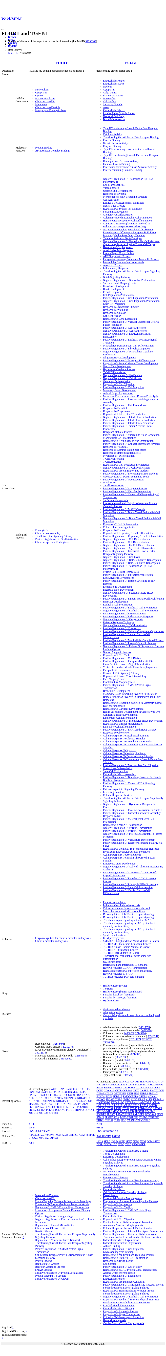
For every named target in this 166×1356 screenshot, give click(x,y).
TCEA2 (50, 1109)
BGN (146, 1084)
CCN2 (100, 1090)
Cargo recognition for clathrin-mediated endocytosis (63, 938)
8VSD (128, 1144)
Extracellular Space (113, 83)
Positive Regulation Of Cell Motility (122, 1266)
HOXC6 (101, 1099)
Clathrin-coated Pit (45, 101)
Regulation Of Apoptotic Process (120, 1311)
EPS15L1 (34, 1095)
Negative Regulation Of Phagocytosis (123, 619)
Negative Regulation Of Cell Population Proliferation (131, 301)
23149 (32, 1123)
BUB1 (118, 1087)
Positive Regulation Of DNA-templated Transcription (131, 562)
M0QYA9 (44, 1137)
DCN (161, 1090)
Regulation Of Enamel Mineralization (123, 723)
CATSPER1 (129, 1087)
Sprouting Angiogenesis (115, 211)
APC (99, 1084)
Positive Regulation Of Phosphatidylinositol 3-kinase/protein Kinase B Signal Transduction (128, 663)
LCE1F (118, 1105)
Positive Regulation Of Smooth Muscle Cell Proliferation (133, 598)
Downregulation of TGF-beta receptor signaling (128, 914)
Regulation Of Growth (47, 1263)
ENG (136, 1093)
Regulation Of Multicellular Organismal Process (128, 1254)
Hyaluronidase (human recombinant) (122, 991)
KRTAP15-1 (35, 1100)
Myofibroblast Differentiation (119, 455)
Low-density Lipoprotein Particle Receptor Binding (62, 1210)
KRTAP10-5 (56, 1098)
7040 (99, 1123)
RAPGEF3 (138, 1114)
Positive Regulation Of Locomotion (122, 1275)
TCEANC (60, 1109)
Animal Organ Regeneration (118, 393)
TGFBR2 (144, 1117)
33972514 (40, 1052)
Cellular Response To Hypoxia (119, 750)
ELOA (82, 1092)
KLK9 (149, 1099)
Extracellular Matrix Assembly (119, 774)
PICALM (83, 1103)
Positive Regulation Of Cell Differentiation (126, 542)
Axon (106, 107)
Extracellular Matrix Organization (121, 1240)
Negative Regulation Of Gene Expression (125, 330)
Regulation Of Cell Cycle (116, 655)
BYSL (69, 1089)
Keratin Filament (44, 1231)
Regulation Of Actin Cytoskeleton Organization (128, 440)
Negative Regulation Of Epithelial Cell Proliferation (131, 610)
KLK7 (141, 1099)
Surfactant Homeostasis (115, 500)
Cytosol (39, 95)
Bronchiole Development (116, 690)
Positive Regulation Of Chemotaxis (122, 628)
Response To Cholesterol (116, 732)
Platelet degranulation (114, 902)
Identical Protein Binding (116, 164)
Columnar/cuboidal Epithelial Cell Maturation (127, 217)
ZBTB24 (43, 1112)
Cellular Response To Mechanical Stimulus (126, 735)
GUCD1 (70, 1095)
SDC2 (160, 1114)
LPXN (117, 1108)
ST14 (116, 1117)
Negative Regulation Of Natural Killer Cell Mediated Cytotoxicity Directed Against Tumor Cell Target (131, 243)
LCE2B (127, 1105)
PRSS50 (110, 1114)
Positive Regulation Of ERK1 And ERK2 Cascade (130, 729)
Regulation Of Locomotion (117, 1204)
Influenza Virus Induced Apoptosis (121, 905)
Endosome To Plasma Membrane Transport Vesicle (62, 1204)
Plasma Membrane (45, 98)
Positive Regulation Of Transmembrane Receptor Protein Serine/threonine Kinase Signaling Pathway (133, 1286)
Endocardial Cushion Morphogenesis (122, 1198)
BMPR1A (109, 1087)
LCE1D (109, 1105)
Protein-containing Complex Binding (122, 170)
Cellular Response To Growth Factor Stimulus (127, 741)
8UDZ (113, 1144)
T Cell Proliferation (113, 458)
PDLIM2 (150, 1111)
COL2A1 (127, 1090)
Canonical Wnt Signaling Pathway (121, 673)
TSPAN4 (89, 1109)
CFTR (87, 1089)
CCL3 (149, 1087)
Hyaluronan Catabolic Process (119, 369)
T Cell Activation (112, 461)
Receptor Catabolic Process (117, 431)
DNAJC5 (73, 1092)
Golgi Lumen (110, 92)
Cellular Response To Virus (117, 795)
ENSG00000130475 (39, 1131)
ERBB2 (144, 1093)
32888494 (58, 1043)
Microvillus (109, 98)
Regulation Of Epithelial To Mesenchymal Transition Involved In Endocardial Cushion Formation (131, 850)
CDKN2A (109, 1090)
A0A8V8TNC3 (70, 1134)
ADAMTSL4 (137, 1081)
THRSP (109, 1120)
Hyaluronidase (111, 1000)
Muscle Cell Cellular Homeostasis (121, 571)
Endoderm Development (116, 286)
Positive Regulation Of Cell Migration (123, 387)
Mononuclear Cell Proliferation (119, 437)
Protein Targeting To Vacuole (50, 1275)
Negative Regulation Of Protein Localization (59, 1272)
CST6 (136, 1090)
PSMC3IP (121, 1114)
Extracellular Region (114, 80)
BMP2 (159, 1084)
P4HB (130, 1111)
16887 (32, 1127)
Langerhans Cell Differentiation (120, 717)
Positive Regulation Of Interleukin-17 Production (129, 420)
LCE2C (135, 1105)
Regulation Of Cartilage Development (123, 708)
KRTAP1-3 (104, 1102)
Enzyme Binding (112, 146)
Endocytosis (41, 530)
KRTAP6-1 (62, 1100)
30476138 (121, 1057)
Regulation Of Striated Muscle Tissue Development (130, 363)
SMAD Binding (43, 1269)
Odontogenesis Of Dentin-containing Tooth (126, 476)
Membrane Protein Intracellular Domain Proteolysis (130, 396)
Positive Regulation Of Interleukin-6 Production (128, 423)
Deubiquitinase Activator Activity (121, 161)
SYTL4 (41, 1109)
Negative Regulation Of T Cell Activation (125, 625)
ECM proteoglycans (113, 938)
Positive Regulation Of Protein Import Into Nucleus (130, 473)
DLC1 (109, 1093)
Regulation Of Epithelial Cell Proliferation (125, 1257)
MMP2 (108, 1111)
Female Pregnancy (113, 292)
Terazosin (108, 988)
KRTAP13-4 (83, 1098)
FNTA (134, 1096)
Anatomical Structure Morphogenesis (123, 1225)
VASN (130, 1120)
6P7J (157, 1141)
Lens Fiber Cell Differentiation (119, 726)
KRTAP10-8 (117, 1102)
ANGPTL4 (158, 1081)
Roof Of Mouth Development (119, 1305)
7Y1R (100, 1144)
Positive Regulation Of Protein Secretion (124, 613)
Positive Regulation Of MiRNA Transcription (127, 830)
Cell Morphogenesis (113, 184)
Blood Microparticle (114, 119)
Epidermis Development (116, 1156)
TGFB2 (124, 1117)
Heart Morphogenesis (114, 1320)
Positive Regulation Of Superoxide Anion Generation (131, 434)
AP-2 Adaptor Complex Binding (52, 150)
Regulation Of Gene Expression (120, 318)
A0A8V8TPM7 (87, 1134)
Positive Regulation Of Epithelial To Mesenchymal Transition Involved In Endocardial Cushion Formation (132, 1235)
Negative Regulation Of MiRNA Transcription (127, 827)
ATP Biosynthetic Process (117, 256)
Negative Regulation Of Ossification (122, 375)
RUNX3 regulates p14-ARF (118, 973)
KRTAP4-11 (131, 1102)
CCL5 (157, 1087)
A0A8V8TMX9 (52, 1134)
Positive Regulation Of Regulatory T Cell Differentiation (133, 536)
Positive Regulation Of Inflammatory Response (128, 616)
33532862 (66, 1058)
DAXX (154, 1090)
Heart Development (113, 289)
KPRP (32, 1098)
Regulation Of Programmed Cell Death (124, 1281)
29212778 (67, 1046)
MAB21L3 (34, 1103)
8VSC (121, 1144)
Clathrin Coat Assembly (48, 533)
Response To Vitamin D (115, 446)
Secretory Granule (113, 104)
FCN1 (108, 1096)
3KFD (121, 1141)
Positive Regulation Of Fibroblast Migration (126, 348)
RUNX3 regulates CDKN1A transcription (125, 967)
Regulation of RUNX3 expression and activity (127, 970)
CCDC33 (141, 1087)
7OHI (32, 1142)
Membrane (41, 104)
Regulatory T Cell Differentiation (121, 524)
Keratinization (110, 1195)
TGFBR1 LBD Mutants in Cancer (121, 952)
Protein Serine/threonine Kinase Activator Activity (130, 167)
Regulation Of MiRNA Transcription (122, 824)
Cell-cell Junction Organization (119, 527)
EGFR (122, 1093)
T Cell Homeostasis (113, 485)
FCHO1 (62, 63)
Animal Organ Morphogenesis (119, 1272)
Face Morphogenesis (114, 679)
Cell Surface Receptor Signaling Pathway (125, 1192)
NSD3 (123, 1111)
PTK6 (66, 1106)
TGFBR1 (133, 1117)
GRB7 (62, 1095)
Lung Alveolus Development (118, 577)
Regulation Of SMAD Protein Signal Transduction (62, 1207)
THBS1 (101, 1120)
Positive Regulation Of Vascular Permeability (127, 491)
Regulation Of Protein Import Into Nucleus (126, 470)
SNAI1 (100, 1117)
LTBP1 (125, 1108)
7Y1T (107, 1144)
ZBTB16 (33, 1112)
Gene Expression (112, 315)
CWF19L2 (46, 1092)
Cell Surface (109, 101)
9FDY (135, 1144)
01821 (100, 1127)
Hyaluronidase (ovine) (115, 985)
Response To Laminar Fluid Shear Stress (124, 449)
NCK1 (44, 1103)
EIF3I (130, 1093)
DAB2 (56, 1092)
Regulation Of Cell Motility (118, 1207)
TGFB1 (130, 63)
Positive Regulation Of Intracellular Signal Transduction (133, 1231)
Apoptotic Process (113, 265)
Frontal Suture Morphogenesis (119, 682)
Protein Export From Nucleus (118, 253)
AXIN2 (121, 1084)
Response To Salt (112, 816)
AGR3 (148, 1081)
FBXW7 (152, 1093)
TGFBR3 (154, 1117)
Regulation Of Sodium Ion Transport (122, 208)
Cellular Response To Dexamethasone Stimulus (128, 756)
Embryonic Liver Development (119, 863)
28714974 (135, 1039)
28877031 (143, 1069)
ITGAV (110, 1099)
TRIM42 (79, 1109)
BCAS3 (130, 1084)
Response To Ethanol (114, 530)
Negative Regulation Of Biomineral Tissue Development (133, 720)
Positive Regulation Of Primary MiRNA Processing (130, 884)
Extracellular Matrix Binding (118, 1308)
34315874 (144, 1027)
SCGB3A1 (150, 1114)
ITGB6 (118, 1099)
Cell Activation (111, 199)
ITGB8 (126, 1099)
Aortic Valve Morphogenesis (118, 250)
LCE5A (109, 1108)
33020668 (108, 1042)
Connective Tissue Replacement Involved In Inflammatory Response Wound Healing (126, 225)
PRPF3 (51, 1106)
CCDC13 (78, 1089)
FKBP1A (117, 1096)
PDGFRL (140, 1111)
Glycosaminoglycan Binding (118, 1251)
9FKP (142, 1144)
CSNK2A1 (34, 1092)
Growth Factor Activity (115, 143)
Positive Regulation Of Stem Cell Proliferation (128, 887)
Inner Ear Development (115, 601)
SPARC (109, 1117)
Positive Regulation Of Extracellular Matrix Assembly (132, 813)
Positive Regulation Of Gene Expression (124, 327)
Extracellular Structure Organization (122, 1243)
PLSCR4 (42, 1106)
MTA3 (115, 1111)
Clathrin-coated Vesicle (47, 107)
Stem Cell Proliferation (115, 771)
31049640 (127, 1075)
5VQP (143, 1141)
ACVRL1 (124, 1081)
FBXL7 (54, 1095)
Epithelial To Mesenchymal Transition (123, 202)
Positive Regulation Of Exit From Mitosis (125, 405)
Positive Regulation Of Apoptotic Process (125, 488)
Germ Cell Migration (114, 303)
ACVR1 (55, 1089)
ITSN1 (79, 1095)
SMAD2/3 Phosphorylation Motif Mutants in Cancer (131, 941)
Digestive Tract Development (118, 589)
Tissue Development (114, 1153)
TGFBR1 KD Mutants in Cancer (120, 949)
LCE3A (144, 1105)
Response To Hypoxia (114, 193)
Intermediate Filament (47, 1195)
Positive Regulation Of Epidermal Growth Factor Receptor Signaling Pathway (129, 552)
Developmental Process (115, 1177)
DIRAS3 (101, 1093)
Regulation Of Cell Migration (119, 384)
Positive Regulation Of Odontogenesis (123, 479)
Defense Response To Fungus (118, 622)
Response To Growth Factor (118, 1260)
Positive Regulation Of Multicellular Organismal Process (133, 640)
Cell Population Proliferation (118, 295)
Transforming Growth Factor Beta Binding (125, 1150)
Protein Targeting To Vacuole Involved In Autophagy (63, 1201)
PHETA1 (62, 1103)
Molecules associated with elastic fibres (124, 911)
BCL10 (139, 1084)
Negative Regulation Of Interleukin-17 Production (130, 417)
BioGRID (13, 52)
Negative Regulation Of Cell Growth (122, 378)
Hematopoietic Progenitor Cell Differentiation (127, 220)
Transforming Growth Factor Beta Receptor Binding (131, 137)
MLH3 (100, 1111)
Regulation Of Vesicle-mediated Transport (57, 1240)
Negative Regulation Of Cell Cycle (121, 557)
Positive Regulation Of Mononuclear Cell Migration (131, 765)
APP (62, 1089)
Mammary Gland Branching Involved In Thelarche (130, 693)
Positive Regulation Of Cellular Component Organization (133, 631)
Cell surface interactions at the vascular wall (126, 908)
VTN (137, 1120)
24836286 (129, 1033)
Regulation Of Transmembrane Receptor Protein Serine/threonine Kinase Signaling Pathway (128, 1292)
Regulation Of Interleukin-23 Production (124, 414)
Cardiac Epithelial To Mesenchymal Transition (128, 1222)
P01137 (116, 1136)
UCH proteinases (112, 961)
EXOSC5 (44, 1095)
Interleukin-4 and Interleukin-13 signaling (125, 964)
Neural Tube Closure (114, 205)
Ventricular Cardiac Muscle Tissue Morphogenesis (130, 667)
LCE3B (153, 1105)
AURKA (112, 1084)
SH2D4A (75, 1106)
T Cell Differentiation (114, 372)
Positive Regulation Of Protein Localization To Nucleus (132, 810)
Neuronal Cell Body (113, 116)
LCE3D (101, 1108)
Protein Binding (43, 147)
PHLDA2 (72, 1103)
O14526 (54, 1137)
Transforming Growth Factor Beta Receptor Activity (131, 1180)
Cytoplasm (41, 92)
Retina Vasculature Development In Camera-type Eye (131, 711)
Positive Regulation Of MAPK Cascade (124, 509)
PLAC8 (33, 1106)
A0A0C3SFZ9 (36, 1134)
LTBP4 (142, 1108)
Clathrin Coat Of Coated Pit (50, 1228)
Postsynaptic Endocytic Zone (50, 110)
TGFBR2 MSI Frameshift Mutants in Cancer (127, 944)
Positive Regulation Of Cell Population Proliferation (131, 298)
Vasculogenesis (111, 187)
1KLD (114, 1141)
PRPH (59, 1106)
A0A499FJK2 (104, 1136)
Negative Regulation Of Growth (52, 1278)
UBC (123, 1120)
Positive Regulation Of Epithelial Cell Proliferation (130, 607)
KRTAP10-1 (42, 1098)
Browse (12, 37)
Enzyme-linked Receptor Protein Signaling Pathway (130, 1201)
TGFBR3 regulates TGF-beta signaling (124, 976)
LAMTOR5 (145, 1102)
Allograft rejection (113, 1012)
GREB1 (143, 1096)
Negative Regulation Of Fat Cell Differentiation (128, 545)
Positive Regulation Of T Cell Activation (56, 539)
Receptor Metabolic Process (50, 1266)
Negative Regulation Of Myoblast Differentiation (129, 548)
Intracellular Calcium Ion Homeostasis (123, 262)
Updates (12, 45)
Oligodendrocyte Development (119, 357)
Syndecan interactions (114, 935)
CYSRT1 (144, 1090)
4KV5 (129, 1141)
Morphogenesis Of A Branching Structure (125, 196)
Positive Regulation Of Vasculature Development (129, 839)
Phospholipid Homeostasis (117, 670)
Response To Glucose (114, 312)
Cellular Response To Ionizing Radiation (124, 753)
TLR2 (117, 1120)
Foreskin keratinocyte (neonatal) (120, 997)
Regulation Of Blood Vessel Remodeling (124, 676)
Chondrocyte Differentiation (118, 214)
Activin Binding (111, 1246)
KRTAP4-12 (49, 1100)
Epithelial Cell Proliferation (118, 604)
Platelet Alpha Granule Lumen (119, 113)
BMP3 (100, 1087)
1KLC (107, 1141)
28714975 (135, 1054)
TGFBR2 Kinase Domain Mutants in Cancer (126, 947)
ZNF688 (53, 1112)
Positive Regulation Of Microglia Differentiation (129, 360)
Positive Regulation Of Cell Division (122, 658)
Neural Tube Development (117, 366)
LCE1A (156, 1102)
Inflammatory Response (115, 268)
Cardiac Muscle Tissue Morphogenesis (123, 1323)
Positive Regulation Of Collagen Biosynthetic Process (131, 443)
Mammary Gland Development (119, 390)
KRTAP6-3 (75, 1100)
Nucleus (107, 86)
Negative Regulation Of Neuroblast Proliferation (129, 280)
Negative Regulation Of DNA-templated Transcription (132, 560)
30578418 (126, 1072)
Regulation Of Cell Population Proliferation (126, 464)
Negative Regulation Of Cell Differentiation (126, 539)
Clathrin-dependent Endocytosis (52, 542)
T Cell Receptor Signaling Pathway (54, 536)
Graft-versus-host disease (116, 1009)
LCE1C (101, 1105)
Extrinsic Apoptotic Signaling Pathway (123, 789)
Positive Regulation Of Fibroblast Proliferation (128, 574)
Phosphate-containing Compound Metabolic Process (131, 259)
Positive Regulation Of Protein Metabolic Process (129, 643)
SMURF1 (85, 1106)
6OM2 (150, 1141)
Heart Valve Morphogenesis (118, 247)
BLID (152, 1084)
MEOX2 (157, 1108)
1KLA (100, 1141)
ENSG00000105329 (107, 1131)
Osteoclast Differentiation (116, 381)
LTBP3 (134, 1108)
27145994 (140, 1033)
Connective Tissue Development (120, 714)
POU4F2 (101, 1114)
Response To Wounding (115, 309)
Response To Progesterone (117, 411)
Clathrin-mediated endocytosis (51, 941)
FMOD (127, 1096)
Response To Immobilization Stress (122, 452)
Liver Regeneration (113, 792)
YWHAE (145, 1120)
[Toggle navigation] (2, 29)
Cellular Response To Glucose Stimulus (124, 738)
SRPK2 (33, 1109)
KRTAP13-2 (70, 1098)
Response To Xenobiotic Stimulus (121, 306)
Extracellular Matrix (114, 110)
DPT (116, 1093)
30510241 (153, 1036)
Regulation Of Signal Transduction (121, 1314)
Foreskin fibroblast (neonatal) (119, 994)
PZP (129, 1114)
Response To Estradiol (115, 408)
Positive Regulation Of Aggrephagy (54, 1216)
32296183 (90, 41)
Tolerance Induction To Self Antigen (122, 238)
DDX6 (63, 1092)
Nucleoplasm (42, 89)
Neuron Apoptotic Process (117, 652)
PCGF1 (52, 1103)
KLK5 (134, 1099)
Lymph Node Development (117, 586)
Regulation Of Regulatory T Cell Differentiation (128, 533)
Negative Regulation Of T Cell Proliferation (126, 467)
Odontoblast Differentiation (117, 768)
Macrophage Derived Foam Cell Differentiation (128, 345)
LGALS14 (86, 1100)
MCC (149, 1108)
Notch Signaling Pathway (116, 277)
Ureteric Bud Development (117, 190)
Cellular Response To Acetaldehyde (122, 854)
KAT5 (86, 1095)
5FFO (136, 1141)
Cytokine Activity (112, 134)
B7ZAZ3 (33, 1137)
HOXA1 (152, 1096)
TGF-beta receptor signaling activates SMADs (127, 920)
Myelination (109, 482)
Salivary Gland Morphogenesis (119, 283)
